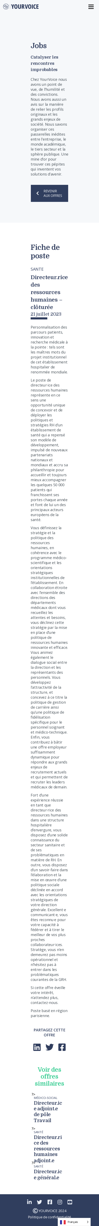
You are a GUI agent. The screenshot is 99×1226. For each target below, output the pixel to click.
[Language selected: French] (74, 1222)
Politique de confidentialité (49, 1217)
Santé (38, 1132)
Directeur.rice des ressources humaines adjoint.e (48, 1149)
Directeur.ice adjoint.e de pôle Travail (48, 1112)
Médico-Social (45, 1098)
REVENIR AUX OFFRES (49, 193)
